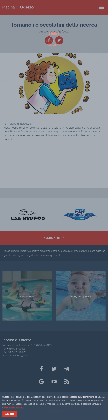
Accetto (9, 414)
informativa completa (13, 407)
